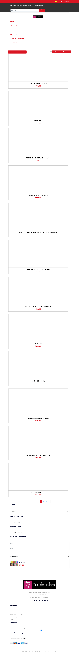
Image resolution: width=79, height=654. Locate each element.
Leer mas (36, 595)
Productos (14, 25)
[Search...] (24, 10)
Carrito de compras (17, 38)
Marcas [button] (13, 34)
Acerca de (13, 612)
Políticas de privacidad (16, 617)
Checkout (13, 43)
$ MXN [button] (66, 1)
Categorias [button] (15, 30)
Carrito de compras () (20, 5)
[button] (59, 1)
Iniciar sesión (39, 5)
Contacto (12, 619)
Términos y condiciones (16, 614)
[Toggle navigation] (67, 17)
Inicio (12, 21)
